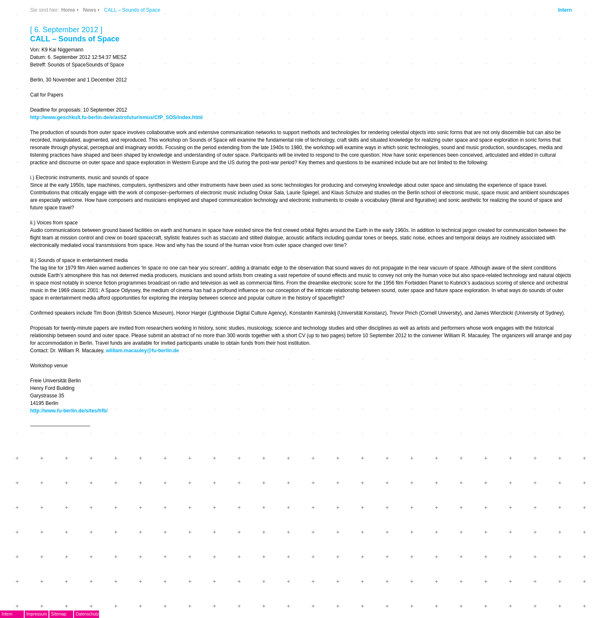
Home (68, 10)
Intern (565, 10)
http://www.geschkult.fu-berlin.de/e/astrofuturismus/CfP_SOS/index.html (116, 117)
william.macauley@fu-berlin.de (142, 351)
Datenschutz (87, 614)
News (89, 10)
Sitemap (58, 614)
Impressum (36, 614)
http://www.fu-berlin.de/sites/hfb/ (69, 411)
